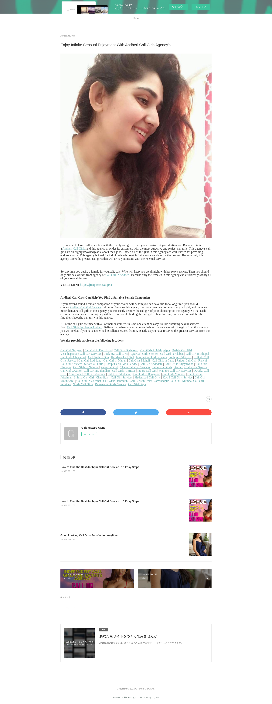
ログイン (201, 6)
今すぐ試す (178, 6)
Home (136, 18)
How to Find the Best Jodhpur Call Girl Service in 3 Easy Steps (99, 467)
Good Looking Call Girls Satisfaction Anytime (88, 535)
